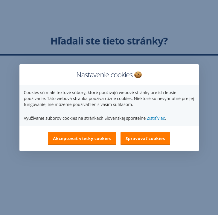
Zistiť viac (156, 118)
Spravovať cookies (145, 138)
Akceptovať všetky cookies (82, 138)
